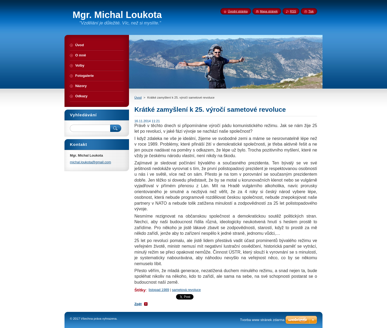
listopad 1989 (159, 290)
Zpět (138, 304)
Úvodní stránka (238, 11)
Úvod (138, 97)
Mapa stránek (269, 11)
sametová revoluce (186, 290)
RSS (293, 11)
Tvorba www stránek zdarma (262, 320)
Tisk (311, 11)
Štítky (140, 290)
